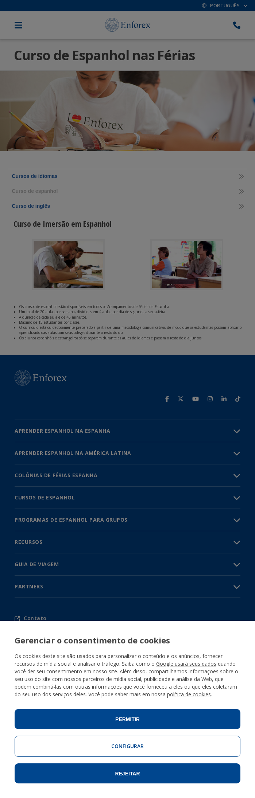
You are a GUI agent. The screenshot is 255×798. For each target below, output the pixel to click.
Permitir (127, 719)
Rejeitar (127, 773)
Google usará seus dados (186, 663)
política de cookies (189, 694)
